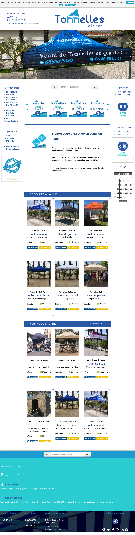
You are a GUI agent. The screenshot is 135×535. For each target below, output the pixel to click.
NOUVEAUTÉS (30, 520)
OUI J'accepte (71, 5)
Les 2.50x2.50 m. (61, 502)
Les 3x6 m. (15, 502)
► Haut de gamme (11, 146)
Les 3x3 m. (36, 502)
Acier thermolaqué (7, 489)
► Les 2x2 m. (9, 116)
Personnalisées (48, 489)
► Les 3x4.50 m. (11, 97)
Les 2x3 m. (82, 502)
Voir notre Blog (122, 94)
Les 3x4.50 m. (26, 502)
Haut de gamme (35, 489)
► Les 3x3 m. (9, 100)
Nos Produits (5, 502)
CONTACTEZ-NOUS (32, 523)
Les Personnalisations (105, 502)
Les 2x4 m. (72, 502)
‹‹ (116, 174)
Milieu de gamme (21, 489)
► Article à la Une (121, 131)
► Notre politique (121, 134)
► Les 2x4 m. (9, 110)
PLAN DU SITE (30, 525)
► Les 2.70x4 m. (11, 102)
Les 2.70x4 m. (47, 502)
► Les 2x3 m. (9, 113)
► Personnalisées (11, 149)
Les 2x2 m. (91, 502)
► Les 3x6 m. (9, 94)
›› (130, 174)
